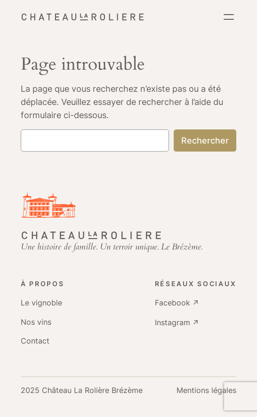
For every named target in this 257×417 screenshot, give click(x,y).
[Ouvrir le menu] (228, 16)
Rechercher (205, 140)
